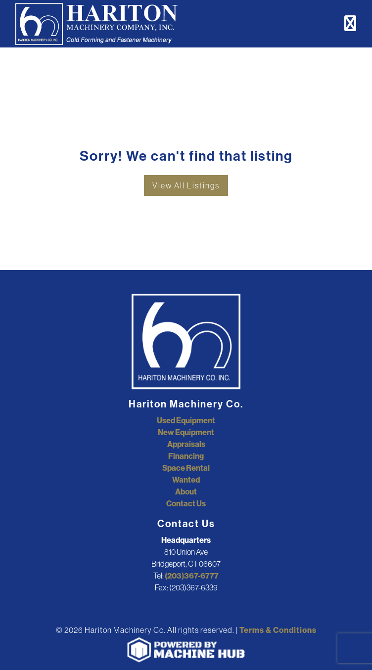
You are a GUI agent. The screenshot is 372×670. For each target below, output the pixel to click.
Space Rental (186, 468)
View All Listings (186, 185)
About (186, 491)
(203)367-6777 (192, 576)
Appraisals (186, 444)
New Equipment (186, 432)
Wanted (186, 480)
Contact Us (186, 503)
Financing (186, 456)
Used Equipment (186, 420)
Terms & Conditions (278, 630)
